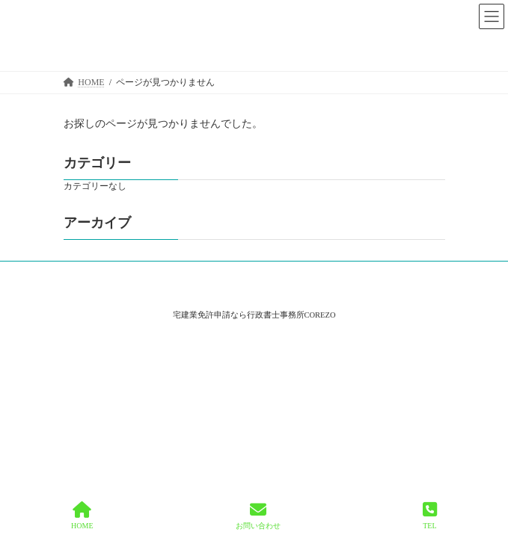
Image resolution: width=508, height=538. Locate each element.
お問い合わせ (258, 515)
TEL (430, 515)
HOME (82, 515)
